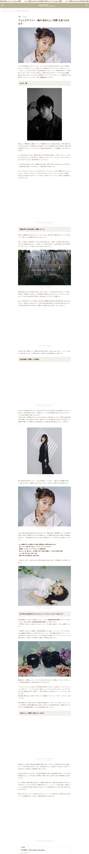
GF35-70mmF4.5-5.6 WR (39, 621)
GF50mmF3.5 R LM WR (54, 619)
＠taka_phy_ (43, 77)
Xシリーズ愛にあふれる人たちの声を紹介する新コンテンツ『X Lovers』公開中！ (46, 1)
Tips (6, 10)
